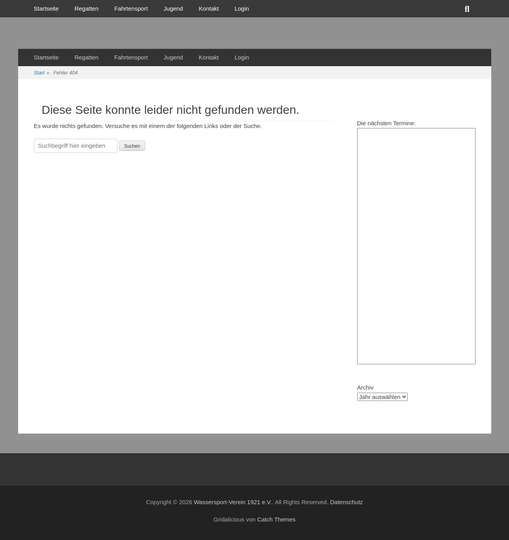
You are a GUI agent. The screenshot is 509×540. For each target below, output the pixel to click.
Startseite (46, 8)
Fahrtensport (131, 8)
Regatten (87, 8)
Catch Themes (276, 519)
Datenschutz (346, 502)
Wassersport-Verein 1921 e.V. (233, 502)
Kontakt (209, 8)
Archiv (365, 387)
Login (242, 8)
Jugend (173, 8)
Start (42, 73)
